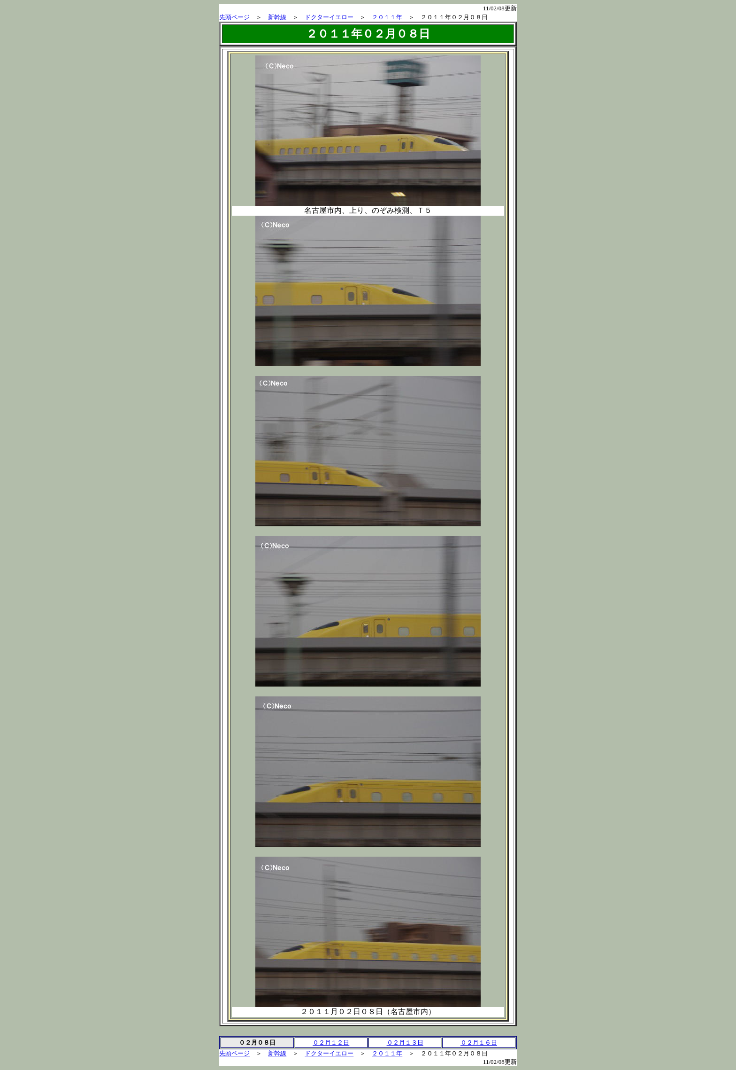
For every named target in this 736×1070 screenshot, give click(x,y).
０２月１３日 (405, 1042)
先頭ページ (234, 17)
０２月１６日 (478, 1042)
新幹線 (277, 17)
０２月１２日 (331, 1042)
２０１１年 (387, 17)
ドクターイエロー (329, 17)
